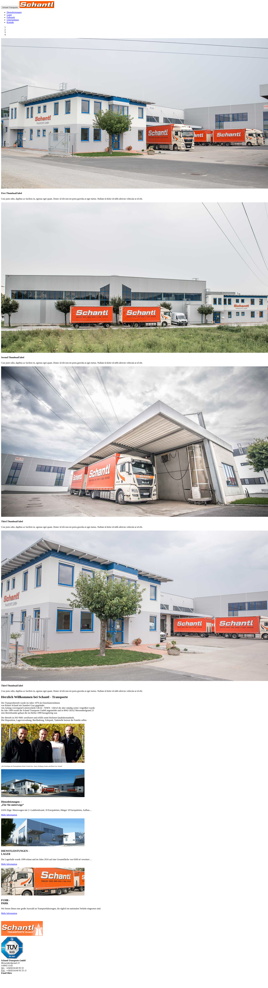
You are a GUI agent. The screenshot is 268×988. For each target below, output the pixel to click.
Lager (9, 15)
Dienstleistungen (14, 12)
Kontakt (10, 22)
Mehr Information (9, 815)
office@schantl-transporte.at (14, 975)
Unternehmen (13, 20)
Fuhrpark (11, 17)
